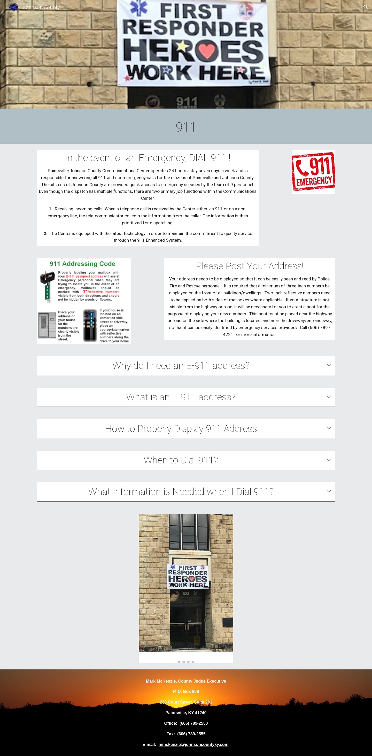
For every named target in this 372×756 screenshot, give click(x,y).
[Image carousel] (186, 588)
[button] (366, 7)
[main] (186, 127)
